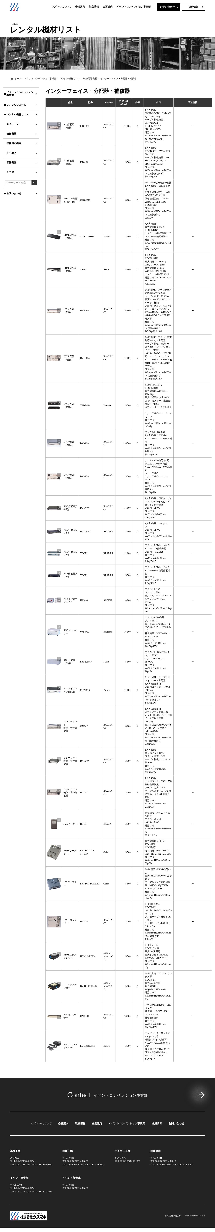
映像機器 (11, 146)
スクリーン (12, 136)
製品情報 (80, 1135)
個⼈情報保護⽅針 (172, 1220)
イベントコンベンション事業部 (40, 91)
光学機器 (11, 165)
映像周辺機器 (13, 155)
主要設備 (97, 1135)
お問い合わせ (176, 1135)
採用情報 (157, 1135)
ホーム (17, 91)
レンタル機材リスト (70, 91)
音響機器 (11, 174)
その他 (10, 184)
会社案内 (63, 1135)
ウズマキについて (41, 1135)
